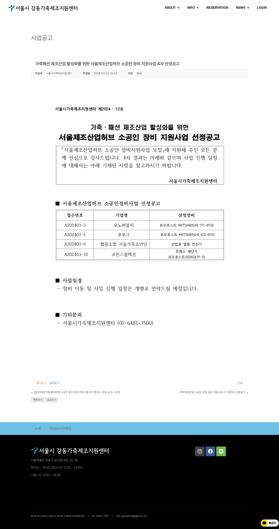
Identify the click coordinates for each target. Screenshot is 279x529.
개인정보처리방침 (60, 428)
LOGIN (262, 7)
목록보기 (37, 399)
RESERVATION (217, 7)
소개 (38, 428)
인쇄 (240, 383)
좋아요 (41, 383)
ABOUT (172, 7)
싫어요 (54, 383)
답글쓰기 (51, 399)
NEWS (242, 7)
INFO (193, 7)
